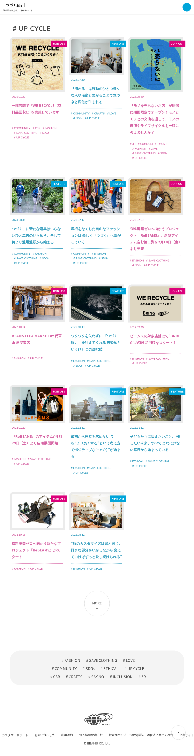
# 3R (142, 676)
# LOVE (129, 660)
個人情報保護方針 (91, 735)
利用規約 (67, 735)
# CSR (55, 676)
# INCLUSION (121, 676)
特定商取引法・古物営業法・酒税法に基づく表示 (141, 735)
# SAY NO (96, 676)
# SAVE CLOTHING (101, 660)
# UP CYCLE (134, 668)
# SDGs (89, 668)
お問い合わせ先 (44, 735)
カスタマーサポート (15, 735)
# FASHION (70, 660)
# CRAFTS (74, 676)
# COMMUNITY (64, 668)
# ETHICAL (110, 668)
